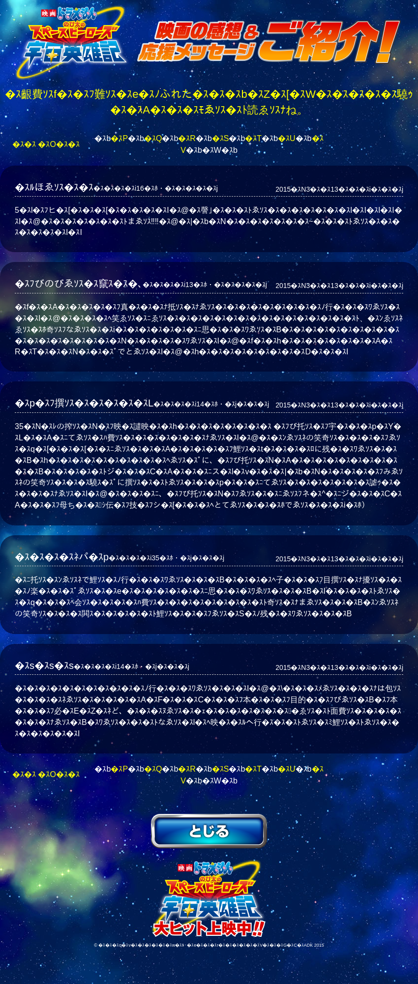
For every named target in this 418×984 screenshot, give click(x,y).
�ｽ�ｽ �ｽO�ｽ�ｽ (46, 144)
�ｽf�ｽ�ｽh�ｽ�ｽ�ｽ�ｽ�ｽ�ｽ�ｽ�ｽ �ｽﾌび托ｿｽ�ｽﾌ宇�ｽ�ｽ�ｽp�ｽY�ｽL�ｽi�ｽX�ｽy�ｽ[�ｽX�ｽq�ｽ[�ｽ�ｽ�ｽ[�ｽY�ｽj (209, 897)
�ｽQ (153, 138)
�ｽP (119, 138)
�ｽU (287, 138)
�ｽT (253, 138)
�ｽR (187, 138)
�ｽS (220, 138)
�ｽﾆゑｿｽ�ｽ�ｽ (209, 831)
